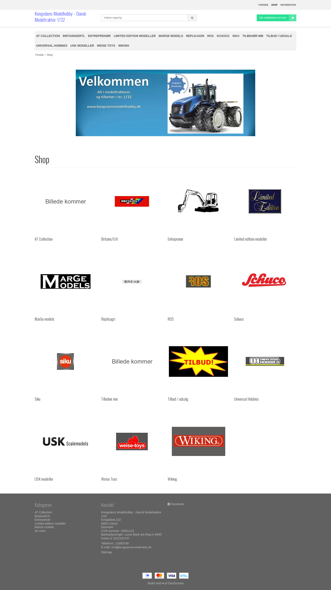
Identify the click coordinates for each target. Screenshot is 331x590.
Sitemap (106, 552)
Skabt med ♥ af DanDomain (165, 583)
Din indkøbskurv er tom (277, 18)
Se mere (40, 531)
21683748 (122, 543)
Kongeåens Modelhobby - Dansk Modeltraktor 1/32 (60, 17)
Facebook (177, 504)
